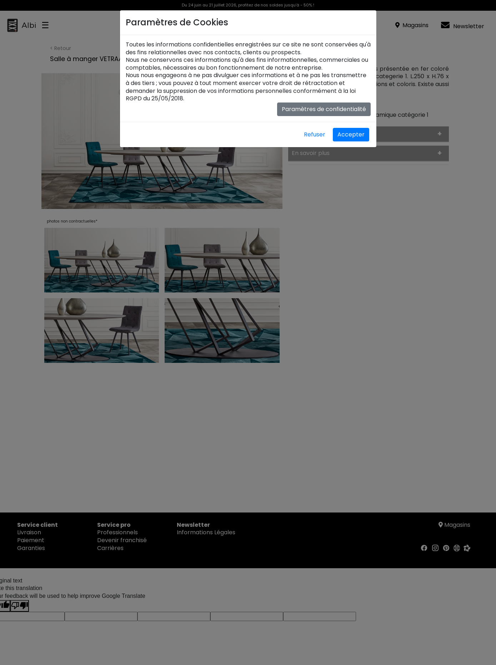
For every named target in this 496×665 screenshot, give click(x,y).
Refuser (314, 134)
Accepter (351, 134)
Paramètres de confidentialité (324, 109)
